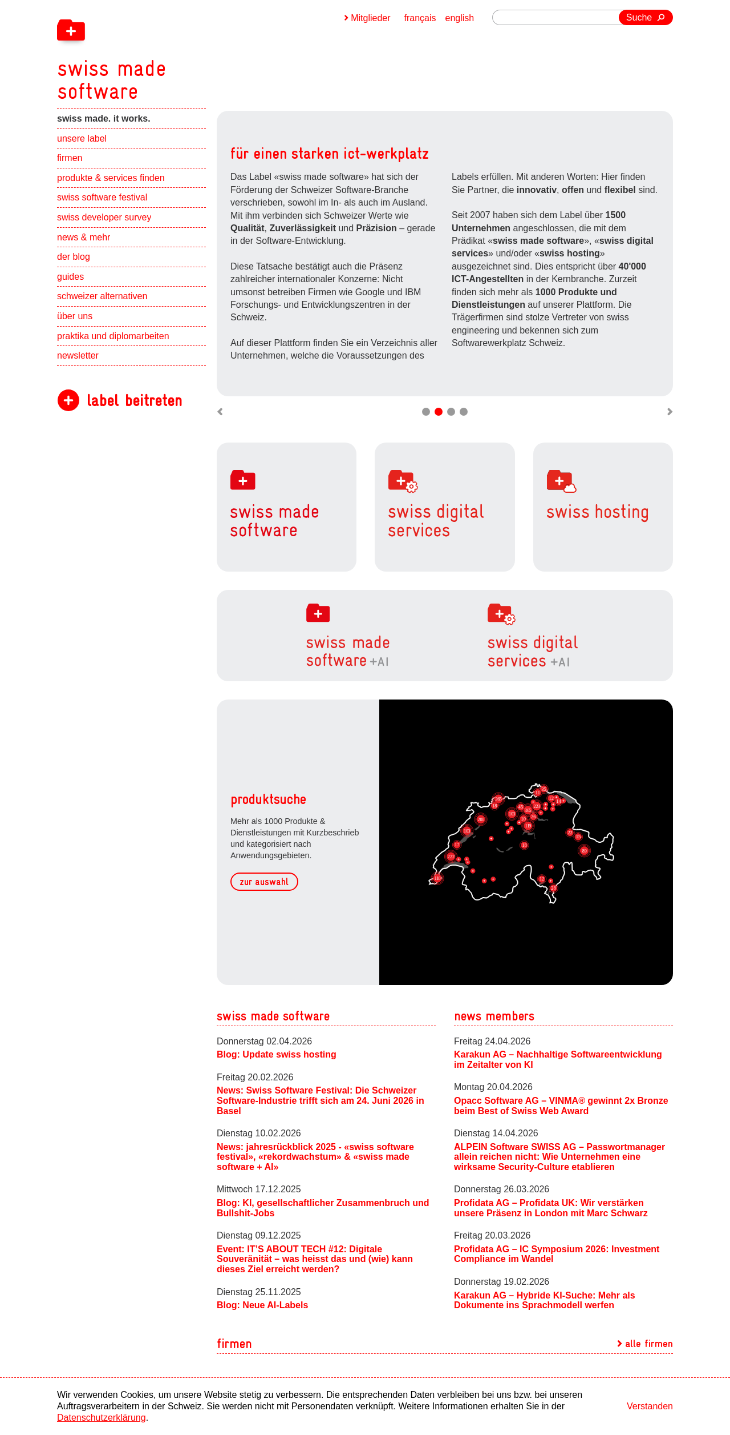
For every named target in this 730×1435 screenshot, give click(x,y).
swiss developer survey (104, 217)
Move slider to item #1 (426, 412)
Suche (639, 17)
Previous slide (231, 265)
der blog (73, 257)
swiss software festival (102, 197)
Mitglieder (370, 18)
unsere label (82, 138)
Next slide (658, 265)
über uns (74, 316)
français (420, 18)
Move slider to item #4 (464, 412)
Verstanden (650, 1406)
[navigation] (171, 51)
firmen (69, 158)
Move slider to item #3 (451, 412)
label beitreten (134, 400)
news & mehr (83, 237)
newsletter (78, 355)
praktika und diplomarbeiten (113, 336)
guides (70, 277)
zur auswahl (264, 881)
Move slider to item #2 (439, 412)
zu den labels (492, 314)
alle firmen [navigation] (649, 1343)
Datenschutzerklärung (101, 1417)
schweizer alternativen (102, 296)
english (459, 18)
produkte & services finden (111, 178)
